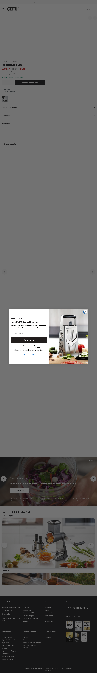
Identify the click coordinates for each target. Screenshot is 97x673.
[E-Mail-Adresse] (29, 333)
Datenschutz (27, 355)
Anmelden (29, 340)
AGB (33, 355)
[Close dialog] (85, 312)
